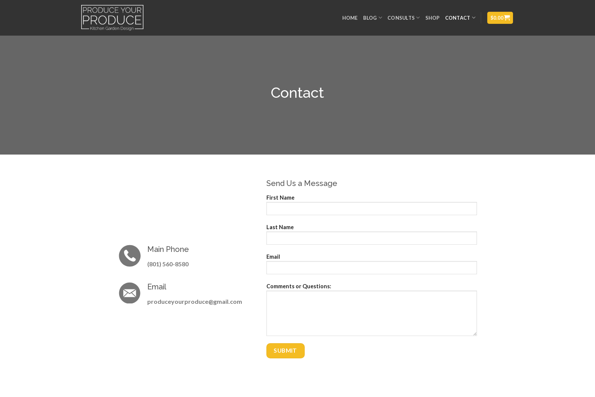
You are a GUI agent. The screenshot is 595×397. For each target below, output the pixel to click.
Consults (403, 17)
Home (350, 18)
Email (371, 266)
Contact (460, 17)
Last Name (371, 237)
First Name (371, 207)
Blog (372, 17)
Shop (432, 18)
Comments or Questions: (371, 312)
